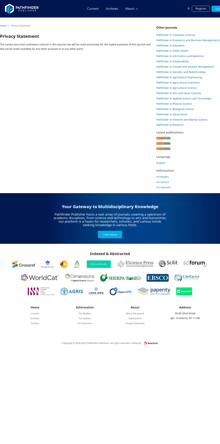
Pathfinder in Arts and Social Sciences (178, 93)
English (160, 163)
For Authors (162, 182)
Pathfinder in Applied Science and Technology (183, 98)
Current (93, 9)
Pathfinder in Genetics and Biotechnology (181, 72)
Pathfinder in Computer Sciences (175, 35)
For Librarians (163, 187)
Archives (112, 9)
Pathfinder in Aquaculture (171, 114)
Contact (35, 323)
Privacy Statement (135, 323)
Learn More (110, 234)
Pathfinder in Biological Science (175, 109)
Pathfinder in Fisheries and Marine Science (181, 119)
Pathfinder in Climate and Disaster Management (185, 66)
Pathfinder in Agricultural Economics (178, 82)
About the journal (135, 313)
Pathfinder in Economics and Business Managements (188, 40)
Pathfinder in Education (170, 45)
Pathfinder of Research (170, 124)
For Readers (162, 176)
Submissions (134, 318)
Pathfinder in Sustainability (172, 61)
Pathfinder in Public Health (172, 50)
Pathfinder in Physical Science (174, 103)
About (130, 9)
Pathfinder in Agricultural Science (176, 88)
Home (3, 25)
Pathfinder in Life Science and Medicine (180, 56)
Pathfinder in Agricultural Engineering (179, 77)
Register (200, 9)
